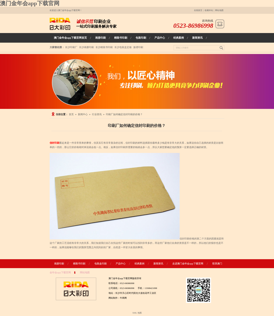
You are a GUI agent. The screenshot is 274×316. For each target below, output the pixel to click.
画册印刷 (59, 263)
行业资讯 (97, 114)
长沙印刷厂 (71, 47)
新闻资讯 (158, 263)
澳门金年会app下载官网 (29, 3)
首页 (71, 114)
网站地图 (219, 10)
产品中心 (120, 263)
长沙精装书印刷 (104, 47)
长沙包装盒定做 (123, 47)
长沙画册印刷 (86, 47)
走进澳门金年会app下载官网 (187, 263)
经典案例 (139, 263)
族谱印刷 (138, 47)
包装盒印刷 (100, 263)
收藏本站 (209, 10)
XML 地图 (137, 313)
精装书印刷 (79, 263)
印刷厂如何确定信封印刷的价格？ (124, 114)
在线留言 (198, 10)
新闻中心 (83, 114)
